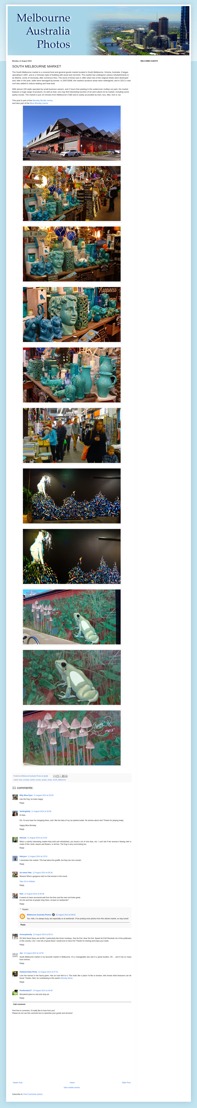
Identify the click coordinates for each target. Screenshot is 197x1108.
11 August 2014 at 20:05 (43, 795)
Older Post (126, 1083)
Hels (21, 894)
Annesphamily (26, 934)
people (44, 780)
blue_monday (24, 780)
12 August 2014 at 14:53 (34, 953)
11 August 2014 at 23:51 (37, 856)
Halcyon (23, 856)
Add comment (19, 1004)
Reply (22, 803)
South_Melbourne (59, 780)
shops (50, 780)
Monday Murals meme (42, 100)
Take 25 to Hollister (27, 881)
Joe (21, 953)
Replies (25, 909)
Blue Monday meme (39, 103)
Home (72, 1083)
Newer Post (17, 1083)
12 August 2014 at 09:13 (43, 934)
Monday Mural (66, 978)
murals (38, 780)
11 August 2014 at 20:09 (41, 811)
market (32, 780)
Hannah (23, 838)
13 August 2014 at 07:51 (48, 972)
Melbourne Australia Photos (39, 915)
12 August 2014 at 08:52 (66, 915)
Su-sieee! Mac (26, 873)
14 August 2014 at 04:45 (43, 990)
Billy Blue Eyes (26, 795)
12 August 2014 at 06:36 (43, 873)
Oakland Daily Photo (28, 972)
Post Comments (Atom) (32, 1094)
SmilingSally (25, 811)
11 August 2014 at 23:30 (37, 838)
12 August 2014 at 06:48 (34, 894)
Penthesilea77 (26, 990)
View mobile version (72, 1087)
